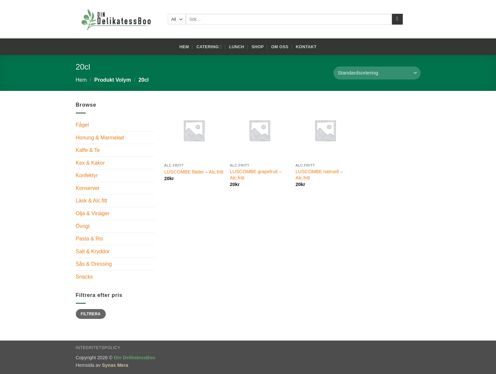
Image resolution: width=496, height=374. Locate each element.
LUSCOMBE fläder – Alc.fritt (193, 172)
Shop (257, 46)
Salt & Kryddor (93, 251)
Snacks (84, 277)
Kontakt (306, 46)
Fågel (82, 125)
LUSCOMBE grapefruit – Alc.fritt (256, 174)
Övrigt (83, 226)
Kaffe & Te (88, 150)
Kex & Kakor (90, 163)
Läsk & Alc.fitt (91, 200)
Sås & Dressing (94, 264)
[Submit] (397, 19)
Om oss (280, 46)
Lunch (236, 46)
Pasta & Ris (89, 238)
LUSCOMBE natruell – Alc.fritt (319, 174)
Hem (184, 46)
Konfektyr (87, 175)
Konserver (88, 188)
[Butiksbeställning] (377, 73)
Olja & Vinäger (93, 213)
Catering (209, 47)
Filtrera (91, 314)
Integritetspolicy (98, 347)
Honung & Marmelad (100, 137)
